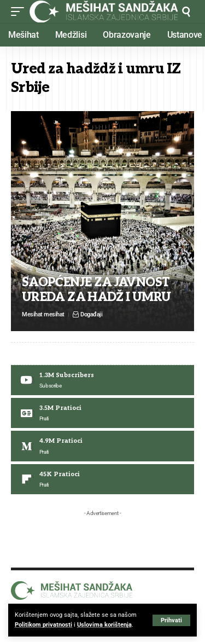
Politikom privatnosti (43, 624)
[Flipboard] (102, 479)
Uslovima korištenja (104, 624)
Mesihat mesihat (43, 314)
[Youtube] (102, 380)
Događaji (91, 314)
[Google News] (102, 413)
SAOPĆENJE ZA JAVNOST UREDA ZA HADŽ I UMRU (96, 289)
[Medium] (102, 446)
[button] (171, 620)
